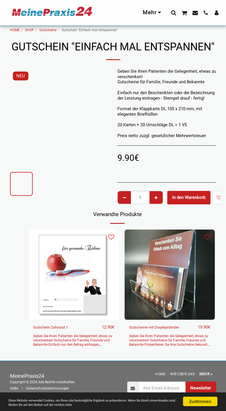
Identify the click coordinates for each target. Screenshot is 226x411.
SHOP (29, 30)
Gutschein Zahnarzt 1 (53, 327)
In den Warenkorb (188, 197)
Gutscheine (47, 30)
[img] (74, 275)
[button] (173, 12)
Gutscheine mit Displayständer (158, 327)
